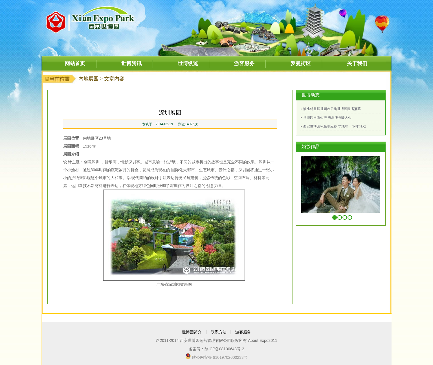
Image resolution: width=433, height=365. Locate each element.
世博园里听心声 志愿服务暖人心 (327, 118)
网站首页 (75, 63)
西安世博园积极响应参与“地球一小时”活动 (334, 126)
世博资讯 (131, 63)
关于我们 (357, 63)
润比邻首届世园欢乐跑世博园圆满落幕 (332, 109)
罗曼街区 (301, 63)
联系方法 (219, 332)
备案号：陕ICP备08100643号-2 (216, 349)
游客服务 (244, 63)
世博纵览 (188, 63)
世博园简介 (192, 332)
